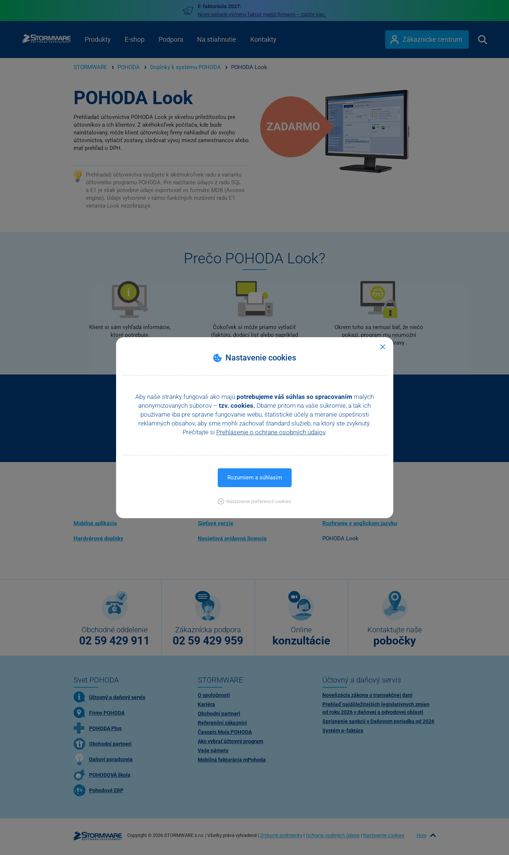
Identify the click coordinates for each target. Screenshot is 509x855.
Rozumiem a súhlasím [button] (254, 477)
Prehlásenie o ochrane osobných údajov (270, 432)
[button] (254, 501)
